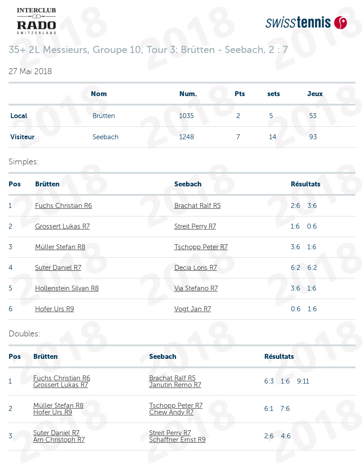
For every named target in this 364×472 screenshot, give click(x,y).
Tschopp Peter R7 (201, 247)
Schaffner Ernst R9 (177, 439)
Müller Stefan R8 (60, 247)
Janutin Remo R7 (175, 384)
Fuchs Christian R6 (63, 205)
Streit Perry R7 (195, 226)
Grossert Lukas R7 (62, 226)
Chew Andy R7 (171, 412)
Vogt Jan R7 (192, 309)
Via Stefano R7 (196, 288)
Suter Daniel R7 (58, 267)
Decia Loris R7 (195, 267)
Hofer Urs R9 (54, 309)
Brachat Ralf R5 (197, 205)
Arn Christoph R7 (59, 439)
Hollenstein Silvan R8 (67, 288)
